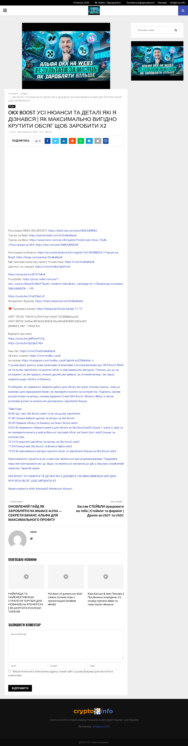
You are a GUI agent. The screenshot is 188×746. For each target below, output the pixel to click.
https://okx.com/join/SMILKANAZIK (57, 244)
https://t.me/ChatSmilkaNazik (37, 351)
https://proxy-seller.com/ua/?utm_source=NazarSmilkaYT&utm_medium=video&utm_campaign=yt (65, 284)
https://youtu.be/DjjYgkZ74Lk (25, 343)
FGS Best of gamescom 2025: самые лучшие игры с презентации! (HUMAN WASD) (65, 599)
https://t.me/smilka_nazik (45, 355)
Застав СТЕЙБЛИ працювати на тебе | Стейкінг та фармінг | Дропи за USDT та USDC (100, 511)
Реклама (162, 2)
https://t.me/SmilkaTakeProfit (52, 266)
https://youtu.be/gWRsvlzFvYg (26, 338)
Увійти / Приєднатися (108, 2)
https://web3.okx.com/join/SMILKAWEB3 (72, 230)
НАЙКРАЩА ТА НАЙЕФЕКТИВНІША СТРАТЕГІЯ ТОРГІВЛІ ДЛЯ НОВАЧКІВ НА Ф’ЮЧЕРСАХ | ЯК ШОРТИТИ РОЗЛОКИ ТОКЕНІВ (25, 603)
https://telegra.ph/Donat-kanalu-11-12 (59, 308)
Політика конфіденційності (140, 2)
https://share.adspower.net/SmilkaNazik (59, 301)
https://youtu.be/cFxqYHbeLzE (26, 296)
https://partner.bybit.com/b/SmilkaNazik (53, 235)
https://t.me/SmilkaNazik (79, 262)
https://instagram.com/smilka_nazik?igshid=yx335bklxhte (66, 370)
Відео (12, 106)
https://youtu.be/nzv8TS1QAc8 (26, 274)
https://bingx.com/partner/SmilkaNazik (39, 257)
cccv (13, 132)
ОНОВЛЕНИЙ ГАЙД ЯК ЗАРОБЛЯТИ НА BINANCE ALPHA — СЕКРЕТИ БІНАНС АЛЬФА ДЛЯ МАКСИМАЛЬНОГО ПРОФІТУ (35, 513)
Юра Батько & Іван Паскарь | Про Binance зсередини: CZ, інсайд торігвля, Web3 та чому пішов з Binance (106, 599)
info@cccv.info (177, 2)
